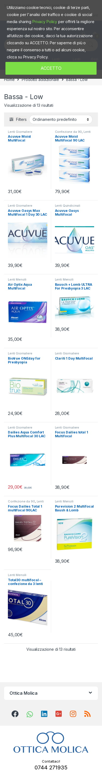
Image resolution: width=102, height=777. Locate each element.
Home (9, 79)
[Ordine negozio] (60, 119)
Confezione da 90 (68, 132)
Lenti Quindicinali (67, 205)
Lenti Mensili (17, 279)
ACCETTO (51, 68)
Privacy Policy (44, 21)
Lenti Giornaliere (20, 132)
